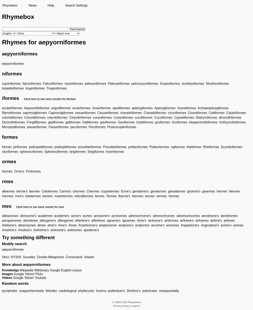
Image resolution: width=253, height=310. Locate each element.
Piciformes (33, 171)
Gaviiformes (126, 122)
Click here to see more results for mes (40, 206)
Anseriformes (101, 108)
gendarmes (158, 191)
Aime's (141, 220)
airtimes (229, 220)
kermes (47, 196)
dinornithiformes (230, 117)
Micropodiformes (13, 127)
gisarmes (208, 191)
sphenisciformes (31, 151)
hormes (7, 171)
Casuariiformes (108, 112)
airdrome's (155, 220)
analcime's (126, 225)
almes (41, 225)
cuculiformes (143, 117)
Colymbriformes (80, 117)
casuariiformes (85, 112)
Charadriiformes (155, 112)
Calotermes (50, 191)
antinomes (74, 230)
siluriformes (10, 151)
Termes (111, 196)
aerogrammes (12, 220)
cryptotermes (110, 191)
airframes (202, 220)
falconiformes (32, 83)
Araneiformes (186, 108)
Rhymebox (9, 5)
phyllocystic (86, 290)
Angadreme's (190, 225)
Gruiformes (179, 122)
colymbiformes (57, 117)
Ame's (62, 225)
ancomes (172, 225)
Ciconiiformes (197, 112)
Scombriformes (231, 147)
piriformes (20, 147)
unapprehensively (31, 290)
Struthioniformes (217, 83)
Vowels (89, 257)
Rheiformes (211, 147)
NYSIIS (16, 257)
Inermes (7, 196)
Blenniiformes (11, 112)
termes (100, 196)
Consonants (74, 257)
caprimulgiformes (35, 112)
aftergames (66, 220)
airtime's (216, 220)
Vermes (173, 196)
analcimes (142, 225)
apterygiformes (142, 108)
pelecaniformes (95, 83)
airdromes (171, 220)
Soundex (29, 257)
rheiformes (193, 147)
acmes (87, 215)
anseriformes (81, 108)
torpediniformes (13, 88)
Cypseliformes (184, 117)
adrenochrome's (139, 215)
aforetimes (30, 220)
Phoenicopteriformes (121, 127)
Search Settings (76, 5)
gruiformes (162, 122)
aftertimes (98, 220)
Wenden (51, 290)
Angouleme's (210, 225)
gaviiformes (108, 122)
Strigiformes (95, 151)
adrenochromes (164, 215)
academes (45, 215)
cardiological (67, 290)
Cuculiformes (163, 117)
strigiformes (77, 151)
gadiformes (56, 122)
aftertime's (82, 220)
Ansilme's (25, 230)
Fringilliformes (36, 122)
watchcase (149, 290)
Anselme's (9, 230)
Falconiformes (53, 83)
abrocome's (28, 215)
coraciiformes (102, 117)
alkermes (8, 191)
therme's (124, 196)
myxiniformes (73, 83)
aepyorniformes (13, 63)
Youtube (40, 277)
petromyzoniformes (144, 83)
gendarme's (140, 191)
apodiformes (121, 108)
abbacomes (10, 215)
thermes (137, 196)
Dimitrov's (134, 290)
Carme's (65, 191)
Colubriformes (236, 112)
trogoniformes (35, 88)
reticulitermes (83, 196)
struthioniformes (193, 83)
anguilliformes (61, 108)
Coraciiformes (123, 117)
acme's (76, 215)
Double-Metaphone (50, 257)
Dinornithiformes (13, 122)
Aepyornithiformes (37, 108)
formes (7, 147)
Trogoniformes (56, 88)
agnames (128, 220)
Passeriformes (59, 127)
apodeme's (91, 230)
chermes (79, 191)
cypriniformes (11, 83)
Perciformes (97, 127)
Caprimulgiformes (61, 112)
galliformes (73, 122)
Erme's (126, 191)
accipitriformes (12, 108)
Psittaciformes (159, 147)
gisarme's (193, 191)
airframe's (187, 220)
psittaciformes (138, 147)
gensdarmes (176, 191)
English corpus (71, 270)
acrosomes (119, 215)
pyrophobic (9, 290)
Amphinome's (87, 225)
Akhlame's (9, 225)
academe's (61, 215)
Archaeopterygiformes (213, 108)
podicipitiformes (65, 147)
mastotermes (63, 196)
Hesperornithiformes (203, 122)
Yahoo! (30, 274)
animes (238, 225)
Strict (5, 257)
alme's (52, 225)
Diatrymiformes (206, 117)
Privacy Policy (121, 305)
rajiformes (178, 147)
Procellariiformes (114, 147)
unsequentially (169, 290)
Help (51, 5)
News (33, 5)
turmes (150, 196)
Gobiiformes (144, 122)
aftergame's (48, 220)
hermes (222, 191)
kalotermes (33, 196)
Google (55, 270)
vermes (161, 196)
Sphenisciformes (56, 151)
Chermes (93, 191)
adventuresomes (188, 215)
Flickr (39, 274)
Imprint (136, 305)
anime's (226, 225)
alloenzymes (27, 225)
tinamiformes (115, 151)
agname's (114, 220)
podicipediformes (41, 147)
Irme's (19, 196)
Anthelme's (41, 230)
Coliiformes (217, 112)
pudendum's (116, 290)
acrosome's (102, 215)
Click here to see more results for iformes (50, 98)
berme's (21, 191)
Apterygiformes (165, 108)
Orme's (19, 171)
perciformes (78, 127)
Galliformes (90, 122)
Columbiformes (34, 117)
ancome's (157, 225)
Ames (73, 225)
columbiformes (12, 117)
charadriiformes (131, 112)
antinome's (58, 230)
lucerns (101, 290)
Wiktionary (41, 270)
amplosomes (108, 225)
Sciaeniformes (170, 83)
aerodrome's (210, 215)
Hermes (234, 191)
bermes (34, 191)
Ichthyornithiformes (232, 122)
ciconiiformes (177, 112)
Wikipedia (26, 270)
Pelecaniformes (119, 83)
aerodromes (229, 215)
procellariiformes (89, 147)
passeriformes (37, 127)
